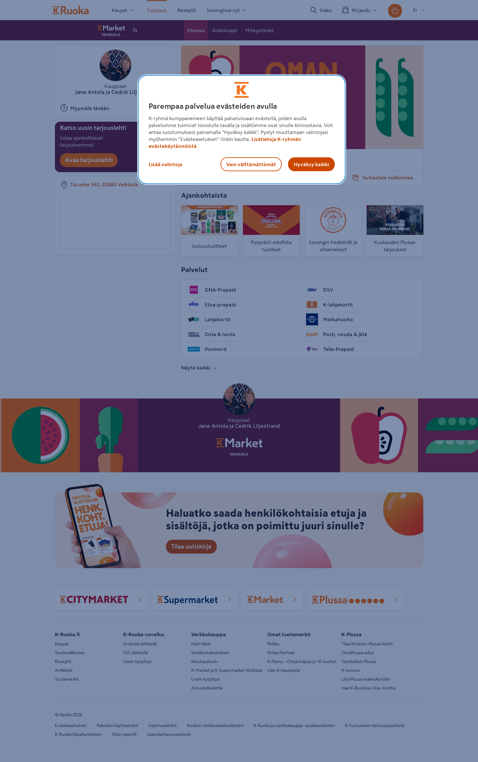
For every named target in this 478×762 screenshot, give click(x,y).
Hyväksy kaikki (311, 164)
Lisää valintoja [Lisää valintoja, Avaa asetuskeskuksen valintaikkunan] (165, 164)
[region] (241, 129)
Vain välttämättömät (251, 164)
